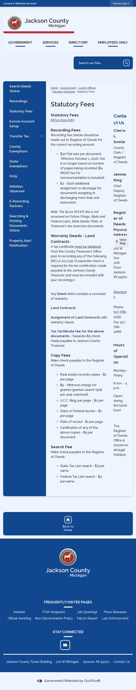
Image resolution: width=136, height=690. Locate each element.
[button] (126, 62)
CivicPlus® (92, 681)
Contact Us (121, 662)
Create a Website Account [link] (20, 3)
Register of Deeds (64, 91)
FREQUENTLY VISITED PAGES (68, 602)
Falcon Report (87, 618)
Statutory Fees (20, 111)
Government (68, 87)
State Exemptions (18, 164)
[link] (121, 3)
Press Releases (115, 612)
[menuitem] (20, 42)
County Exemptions (18, 149)
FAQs (13, 176)
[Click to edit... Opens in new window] (65, 645)
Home (54, 87)
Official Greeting (19, 618)
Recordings (18, 101)
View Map (122, 241)
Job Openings (87, 612)
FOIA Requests (54, 612)
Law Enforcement (115, 618)
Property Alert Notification (20, 243)
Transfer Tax (19, 136)
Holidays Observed (16, 189)
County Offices (87, 87)
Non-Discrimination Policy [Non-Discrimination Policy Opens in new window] (54, 618)
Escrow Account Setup (21, 124)
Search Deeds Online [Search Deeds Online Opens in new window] (20, 88)
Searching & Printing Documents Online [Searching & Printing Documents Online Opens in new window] (18, 223)
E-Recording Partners (19, 203)
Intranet (19, 612)
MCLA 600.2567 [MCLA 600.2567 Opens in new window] (62, 120)
